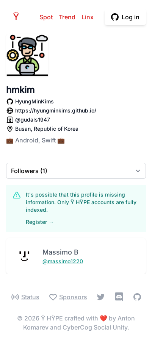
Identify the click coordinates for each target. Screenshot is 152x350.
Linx (87, 17)
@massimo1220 (62, 261)
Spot (46, 17)
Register (40, 222)
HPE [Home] (18, 16)
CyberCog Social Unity (95, 327)
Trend (67, 17)
